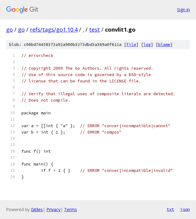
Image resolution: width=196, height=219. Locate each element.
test (94, 29)
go (9, 29)
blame (164, 44)
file (131, 44)
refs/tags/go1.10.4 (54, 29)
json (185, 209)
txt (170, 209)
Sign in (183, 9)
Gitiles (37, 209)
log (147, 44)
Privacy (53, 209)
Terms (70, 209)
